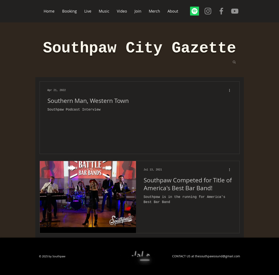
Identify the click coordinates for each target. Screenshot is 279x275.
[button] (234, 62)
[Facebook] (221, 11)
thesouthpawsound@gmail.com (217, 256)
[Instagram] (207, 11)
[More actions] (231, 90)
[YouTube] (234, 11)
